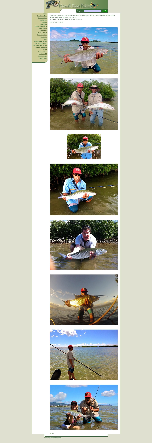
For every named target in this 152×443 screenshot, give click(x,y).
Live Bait (44, 49)
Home (45, 13)
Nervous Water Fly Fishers (56, 22)
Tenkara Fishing (42, 51)
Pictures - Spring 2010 (41, 26)
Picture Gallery (43, 28)
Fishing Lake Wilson (41, 47)
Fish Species (43, 20)
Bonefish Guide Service (40, 41)
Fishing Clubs (43, 58)
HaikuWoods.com (56, 437)
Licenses (44, 22)
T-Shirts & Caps (42, 56)
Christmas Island (42, 32)
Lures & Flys (43, 30)
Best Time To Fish (42, 15)
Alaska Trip (44, 37)
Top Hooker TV (43, 54)
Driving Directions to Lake (40, 45)
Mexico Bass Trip (42, 34)
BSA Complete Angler (41, 43)
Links (45, 39)
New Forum (44, 24)
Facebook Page (42, 18)
